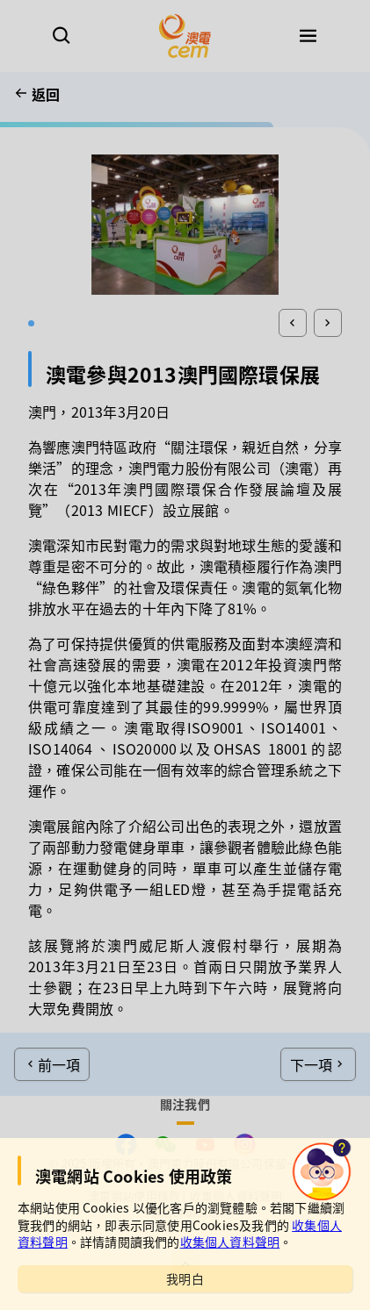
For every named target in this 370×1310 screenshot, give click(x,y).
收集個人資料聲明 (230, 1241)
